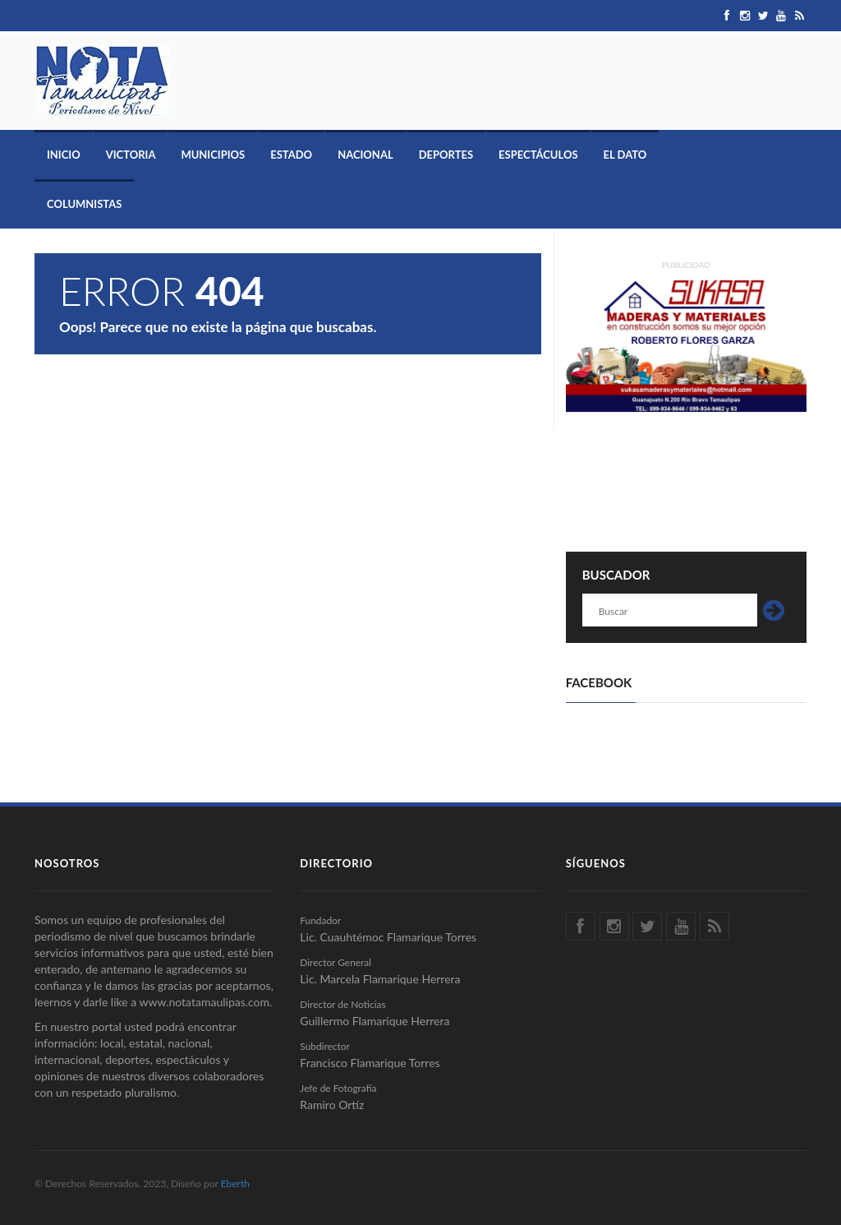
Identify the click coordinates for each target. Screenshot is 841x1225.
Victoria (131, 154)
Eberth (235, 1183)
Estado (291, 154)
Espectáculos (538, 154)
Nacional (365, 154)
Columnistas (84, 203)
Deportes (446, 154)
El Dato (625, 154)
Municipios (213, 154)
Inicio (63, 154)
